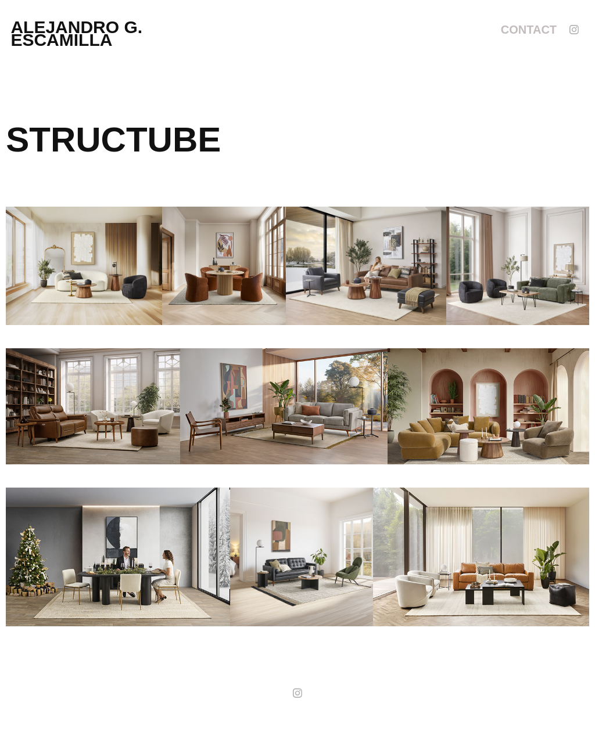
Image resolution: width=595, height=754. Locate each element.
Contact (529, 29)
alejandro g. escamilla (78, 33)
